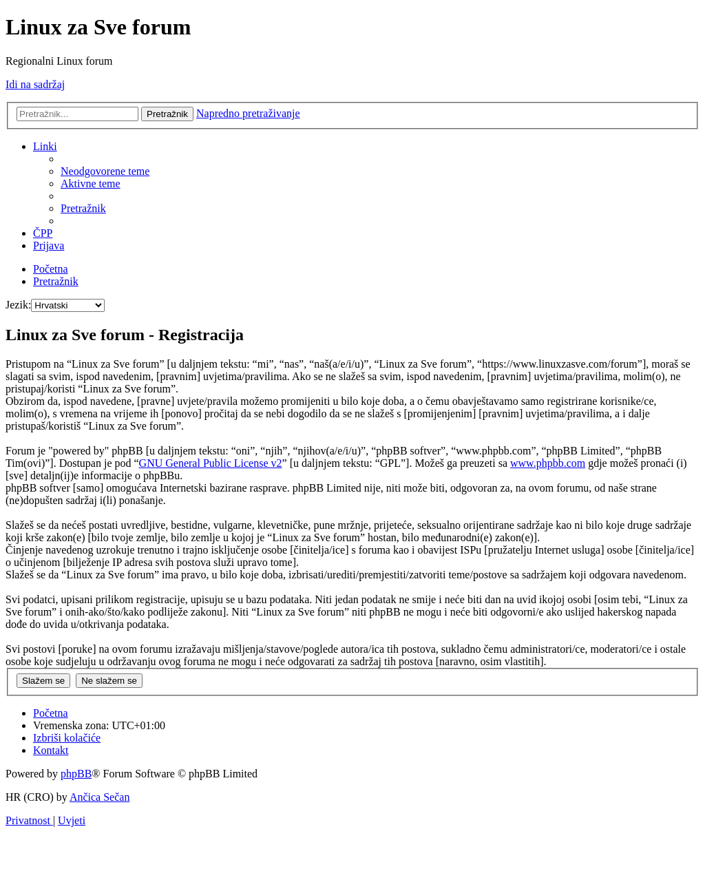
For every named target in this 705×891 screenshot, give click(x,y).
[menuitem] (105, 171)
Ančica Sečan (100, 797)
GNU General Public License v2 (210, 463)
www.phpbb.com (547, 463)
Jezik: (18, 305)
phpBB (76, 773)
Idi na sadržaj (35, 84)
